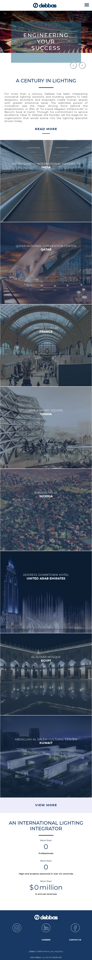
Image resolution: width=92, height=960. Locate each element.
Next (82, 65)
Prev (73, 65)
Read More (46, 129)
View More (46, 805)
